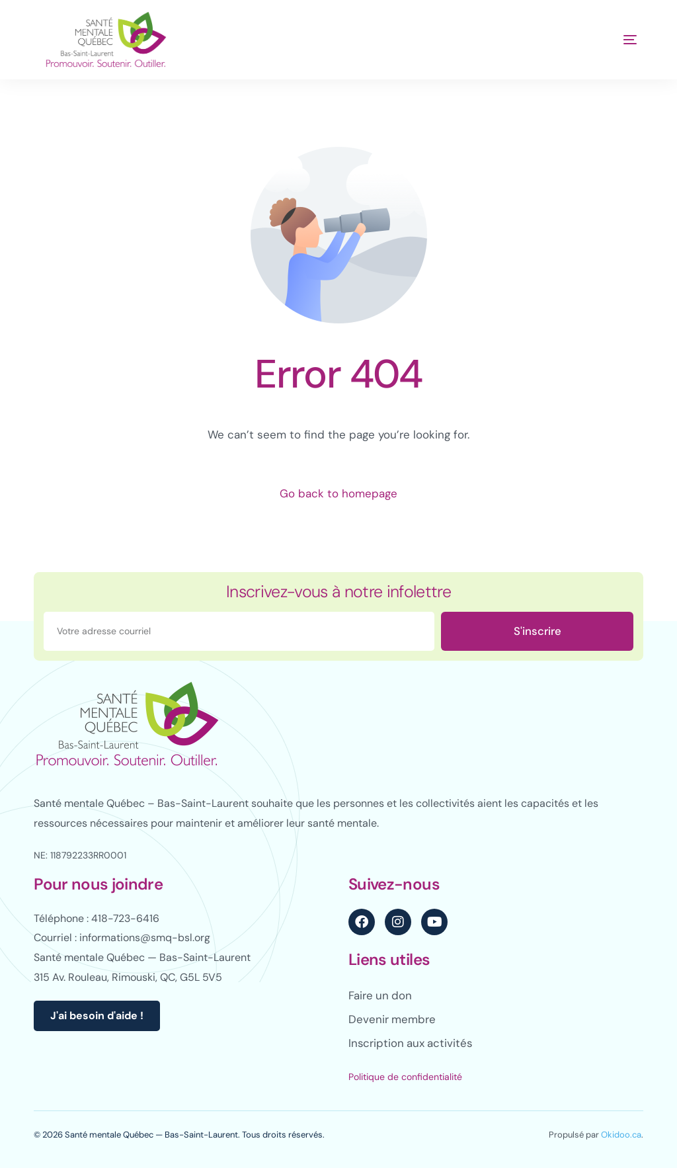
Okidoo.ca (621, 1134)
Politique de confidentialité (405, 1077)
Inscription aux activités (411, 1043)
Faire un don (380, 995)
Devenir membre (392, 1019)
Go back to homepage (338, 493)
